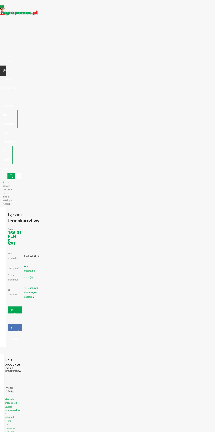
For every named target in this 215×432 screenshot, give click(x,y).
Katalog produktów (63, 23)
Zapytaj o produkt (137, 104)
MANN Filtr (120, 239)
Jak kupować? (107, 23)
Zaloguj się (67, 398)
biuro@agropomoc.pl (171, 349)
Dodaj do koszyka (106, 104)
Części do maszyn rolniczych (144, 398)
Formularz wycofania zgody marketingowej (47, 401)
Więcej (42, 258)
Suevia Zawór (80, 239)
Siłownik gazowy (40, 239)
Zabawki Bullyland (35, 349)
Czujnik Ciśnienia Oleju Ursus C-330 (43, 346)
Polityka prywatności (100, 398)
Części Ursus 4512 (35, 358)
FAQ (123, 23)
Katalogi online (120, 398)
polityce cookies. (80, 374)
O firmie (154, 23)
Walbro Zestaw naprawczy (164, 241)
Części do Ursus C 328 (37, 361)
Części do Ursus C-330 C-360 (40, 343)
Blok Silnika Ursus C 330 (38, 355)
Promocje (87, 23)
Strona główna (35, 23)
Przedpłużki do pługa (36, 352)
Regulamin (138, 23)
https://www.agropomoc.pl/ (32, 7)
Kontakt (170, 23)
